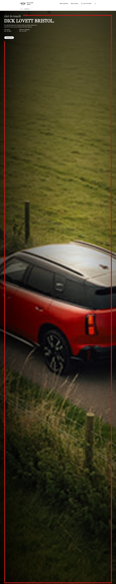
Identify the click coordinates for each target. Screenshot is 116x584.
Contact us (9, 37)
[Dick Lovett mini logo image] (26, 3)
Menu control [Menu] (95, 3)
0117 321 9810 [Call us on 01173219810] (87, 3)
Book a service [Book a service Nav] (74, 3)
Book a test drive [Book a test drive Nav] (64, 3)
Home (21, 9)
